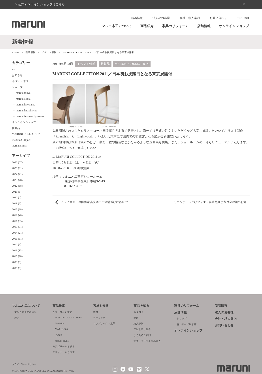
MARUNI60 (61, 329)
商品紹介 (147, 26)
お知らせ (17, 75)
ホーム (15, 52)
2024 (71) (17, 174)
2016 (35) (17, 221)
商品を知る (141, 305)
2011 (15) (17, 250)
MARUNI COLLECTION (132, 64)
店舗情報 (204, 26)
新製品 (105, 64)
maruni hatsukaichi (26, 110)
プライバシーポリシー (24, 364)
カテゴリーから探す (64, 346)
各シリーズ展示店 (186, 324)
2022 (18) (17, 185)
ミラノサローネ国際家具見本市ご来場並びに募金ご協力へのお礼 (103, 202)
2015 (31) (17, 226)
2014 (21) (17, 232)
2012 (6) (16, 244)
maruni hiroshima (25, 104)
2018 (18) (17, 209)
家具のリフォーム (175, 26)
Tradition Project (21, 139)
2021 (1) (16, 191)
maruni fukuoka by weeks (30, 116)
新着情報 (137, 18)
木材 (95, 312)
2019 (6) (16, 203)
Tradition (59, 323)
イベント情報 (48, 52)
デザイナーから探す (64, 352)
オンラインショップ (234, 26)
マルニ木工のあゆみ (25, 312)
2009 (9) (16, 262)
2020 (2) (16, 197)
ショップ (17, 87)
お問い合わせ (218, 18)
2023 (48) (17, 180)
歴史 (16, 317)
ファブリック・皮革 (104, 323)
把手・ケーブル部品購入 (147, 341)
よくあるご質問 (142, 335)
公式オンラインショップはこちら (41, 4)
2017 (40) (17, 215)
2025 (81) (17, 168)
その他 (58, 335)
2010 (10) (17, 256)
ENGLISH (243, 18)
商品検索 (59, 305)
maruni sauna (19, 145)
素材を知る (101, 305)
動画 (136, 317)
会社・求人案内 (190, 18)
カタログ (138, 312)
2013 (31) (17, 238)
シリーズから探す (62, 312)
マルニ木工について (117, 26)
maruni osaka (23, 98)
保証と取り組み (142, 329)
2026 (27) (17, 162)
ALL (14, 69)
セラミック (99, 317)
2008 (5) (16, 268)
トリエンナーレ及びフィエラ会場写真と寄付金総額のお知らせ (211, 202)
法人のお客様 (161, 18)
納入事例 (138, 323)
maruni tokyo (23, 92)
